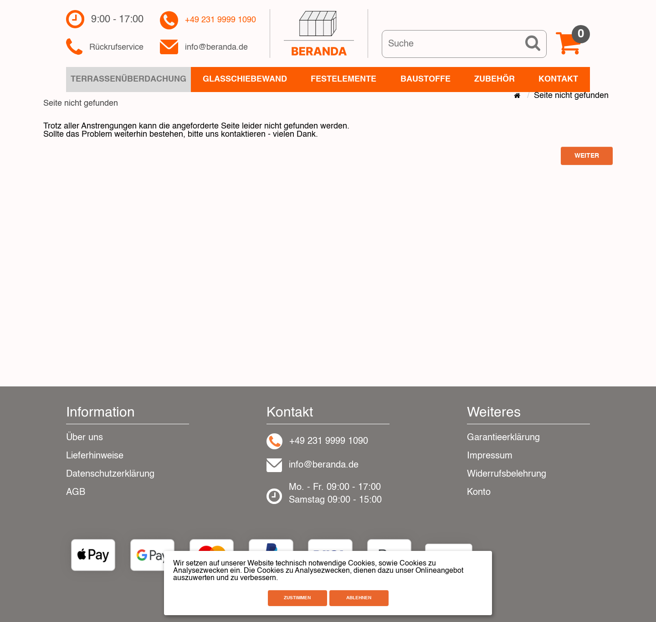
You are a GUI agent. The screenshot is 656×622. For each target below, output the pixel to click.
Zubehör (494, 79)
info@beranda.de (216, 47)
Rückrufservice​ (116, 47)
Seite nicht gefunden (571, 96)
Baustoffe (425, 79)
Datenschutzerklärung (110, 474)
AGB (75, 492)
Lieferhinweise (94, 456)
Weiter (586, 156)
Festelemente (343, 79)
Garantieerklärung (503, 437)
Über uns (84, 437)
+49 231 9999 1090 (220, 20)
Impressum (489, 456)
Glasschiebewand (245, 79)
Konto (479, 492)
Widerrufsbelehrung (506, 474)
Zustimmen (297, 598)
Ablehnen (358, 598)
